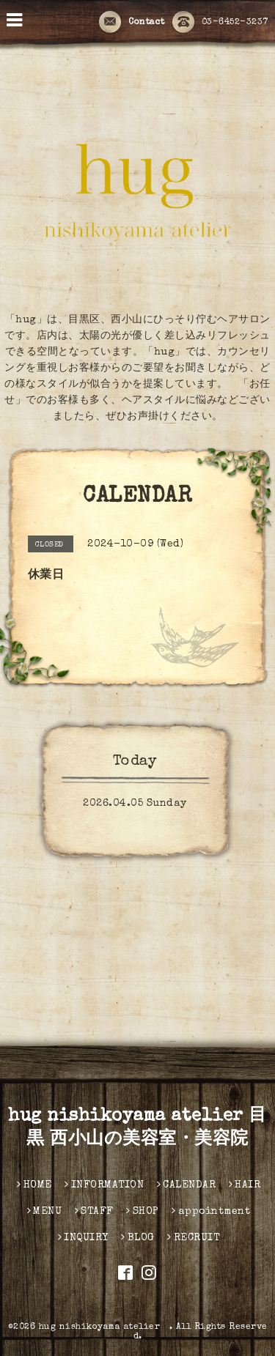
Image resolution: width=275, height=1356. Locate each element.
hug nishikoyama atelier (104, 1327)
